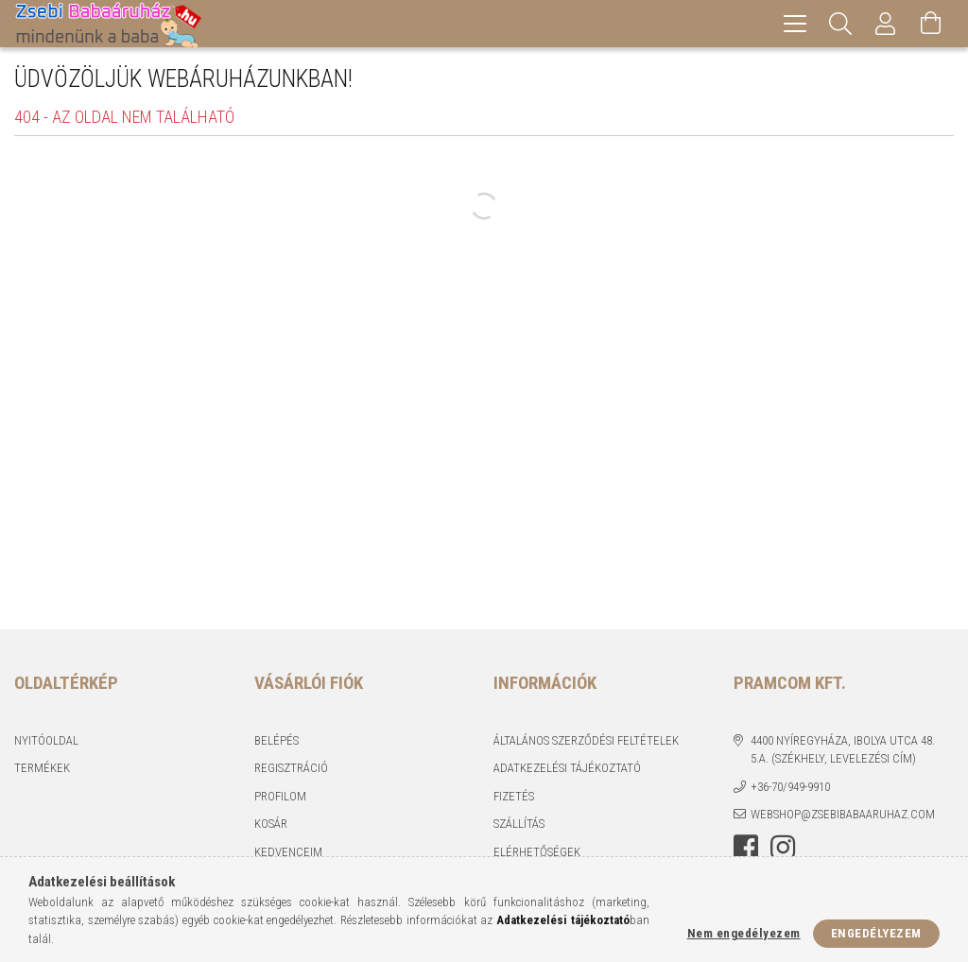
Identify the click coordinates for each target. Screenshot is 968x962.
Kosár (270, 823)
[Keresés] (840, 23)
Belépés (276, 740)
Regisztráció (291, 768)
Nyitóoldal (46, 740)
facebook (746, 847)
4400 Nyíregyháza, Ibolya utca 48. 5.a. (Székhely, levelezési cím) (843, 749)
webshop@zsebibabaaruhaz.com (843, 814)
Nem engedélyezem (744, 933)
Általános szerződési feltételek (586, 740)
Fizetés (513, 796)
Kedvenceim (288, 852)
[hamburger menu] (795, 23)
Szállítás (518, 823)
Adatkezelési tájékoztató (567, 768)
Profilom (280, 796)
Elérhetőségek (536, 852)
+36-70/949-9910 (790, 787)
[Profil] (885, 23)
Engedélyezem (876, 933)
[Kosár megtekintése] (931, 23)
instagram (782, 847)
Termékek (42, 768)
